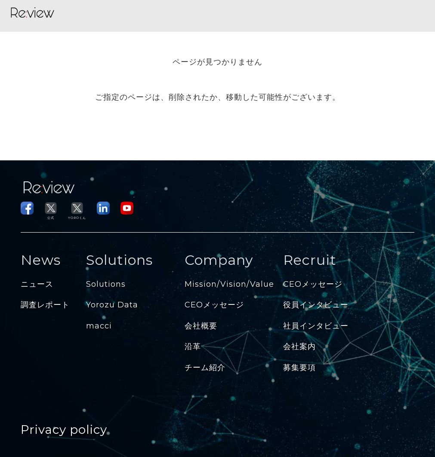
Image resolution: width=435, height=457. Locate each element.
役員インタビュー (316, 305)
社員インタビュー (316, 326)
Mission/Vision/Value (229, 284)
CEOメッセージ (214, 305)
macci (99, 326)
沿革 (193, 346)
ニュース (37, 284)
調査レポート (45, 305)
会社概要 (201, 326)
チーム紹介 (205, 367)
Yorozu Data (112, 305)
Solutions (106, 284)
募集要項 (299, 367)
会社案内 (299, 346)
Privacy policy (64, 429)
